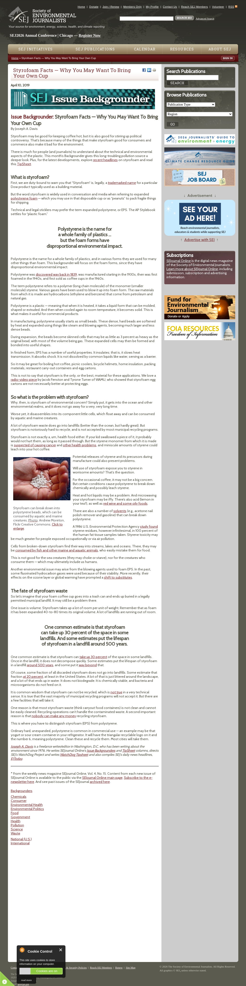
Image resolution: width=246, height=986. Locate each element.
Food (14, 813)
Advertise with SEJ (199, 239)
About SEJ (220, 49)
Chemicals (18, 796)
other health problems (79, 445)
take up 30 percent (93, 657)
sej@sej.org (23, 984)
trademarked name (122, 183)
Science (17, 829)
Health (15, 821)
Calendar (145, 49)
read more (26, 980)
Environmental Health (27, 805)
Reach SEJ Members (194, 6)
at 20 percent (33, 676)
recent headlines (105, 160)
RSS (231, 6)
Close (60, 949)
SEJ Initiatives (35, 49)
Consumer (18, 800)
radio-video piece (24, 379)
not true (116, 692)
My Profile (152, 6)
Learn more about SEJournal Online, (192, 269)
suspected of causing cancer (35, 445)
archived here (100, 782)
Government (20, 817)
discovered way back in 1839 (56, 274)
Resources (182, 49)
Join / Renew (111, 6)
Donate (93, 6)
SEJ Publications (95, 49)
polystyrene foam (24, 198)
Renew (119, 967)
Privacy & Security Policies (72, 967)
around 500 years (40, 665)
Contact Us (170, 6)
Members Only (132, 6)
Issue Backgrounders (101, 750)
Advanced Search (205, 18)
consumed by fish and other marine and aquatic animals (56, 550)
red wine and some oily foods (125, 503)
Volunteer (218, 6)
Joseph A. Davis (22, 746)
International (20, 843)
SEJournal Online (178, 261)
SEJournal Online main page (102, 777)
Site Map (130, 967)
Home (81, 6)
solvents (119, 511)
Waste (15, 833)
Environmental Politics (27, 809)
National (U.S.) (21, 839)
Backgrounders (21, 791)
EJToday (16, 758)
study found (149, 526)
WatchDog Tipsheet (74, 754)
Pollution (17, 825)
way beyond (88, 665)
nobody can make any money (54, 716)
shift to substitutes (118, 577)
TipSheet (24, 164)
